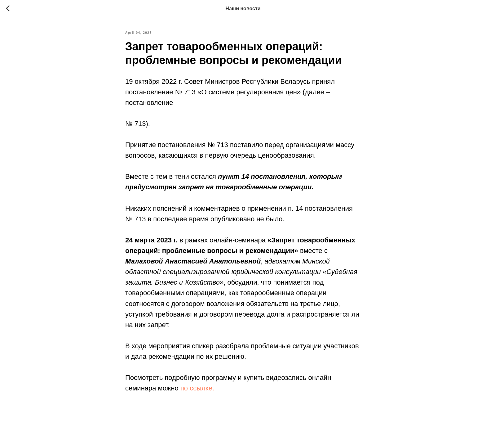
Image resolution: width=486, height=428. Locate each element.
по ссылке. (197, 388)
